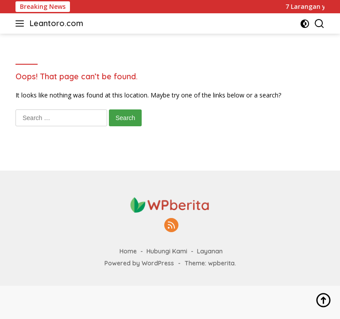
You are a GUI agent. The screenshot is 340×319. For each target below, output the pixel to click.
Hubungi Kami (167, 251)
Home (128, 251)
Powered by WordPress (139, 263)
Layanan (210, 251)
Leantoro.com (56, 23)
